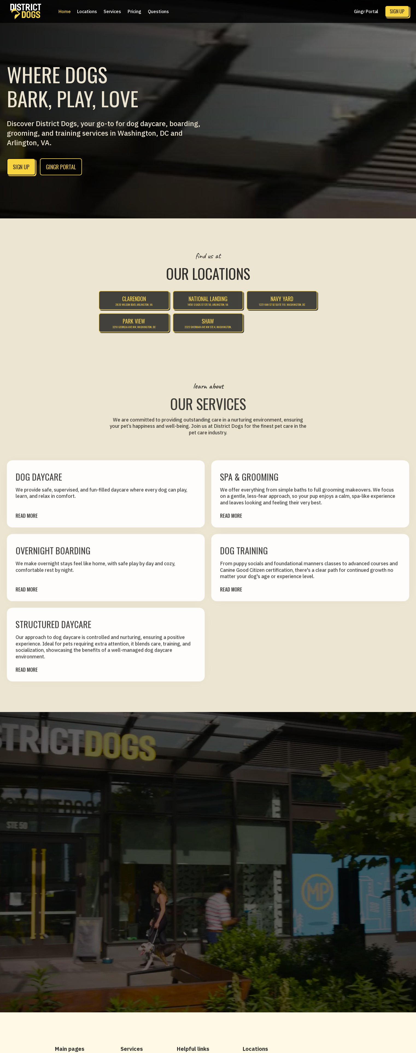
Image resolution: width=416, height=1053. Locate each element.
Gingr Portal (366, 11)
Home (64, 11)
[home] (26, 11)
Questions (158, 11)
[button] (87, 11)
